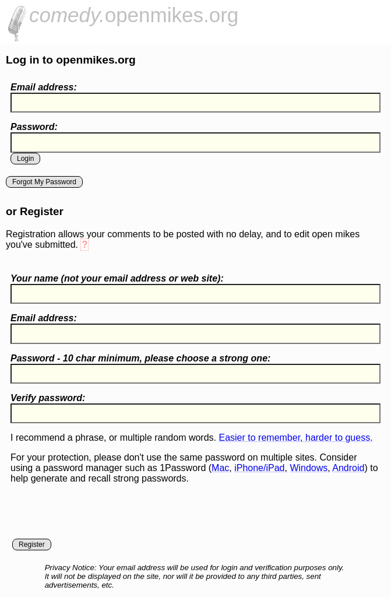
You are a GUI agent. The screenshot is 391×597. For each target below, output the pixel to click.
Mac (220, 468)
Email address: (43, 87)
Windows (308, 468)
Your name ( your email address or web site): (117, 278)
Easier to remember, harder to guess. (295, 438)
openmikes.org (133, 14)
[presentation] (99, 516)
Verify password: (47, 398)
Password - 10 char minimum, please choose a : (140, 358)
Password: (34, 127)
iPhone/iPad (259, 468)
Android (348, 468)
